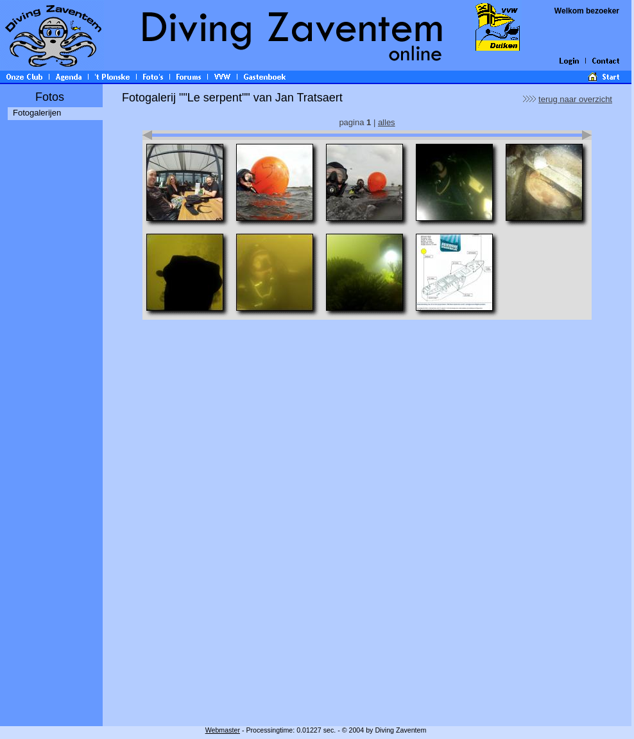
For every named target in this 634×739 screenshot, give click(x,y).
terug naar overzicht (575, 99)
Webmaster (222, 730)
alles (386, 122)
